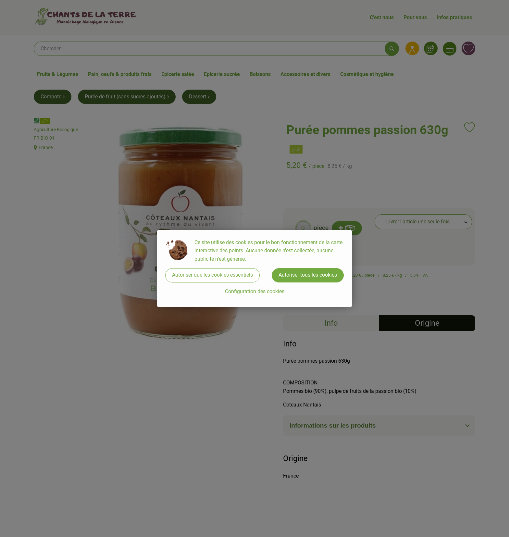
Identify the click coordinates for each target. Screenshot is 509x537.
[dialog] (254, 268)
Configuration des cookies (254, 291)
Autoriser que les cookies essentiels (212, 275)
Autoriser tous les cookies (308, 275)
